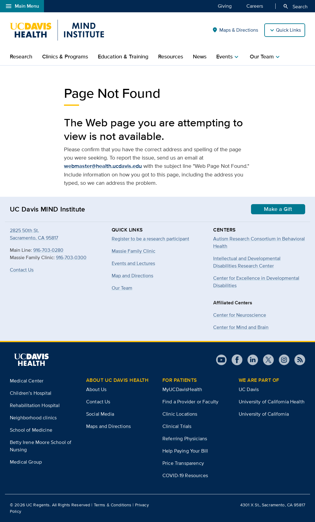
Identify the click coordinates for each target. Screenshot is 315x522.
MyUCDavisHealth (182, 389)
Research (21, 57)
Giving (225, 6)
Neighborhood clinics (33, 417)
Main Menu (22, 6)
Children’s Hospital (30, 393)
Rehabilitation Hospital (35, 405)
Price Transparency (183, 463)
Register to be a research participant (150, 238)
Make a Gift (278, 209)
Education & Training (123, 57)
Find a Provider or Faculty (190, 401)
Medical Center (26, 380)
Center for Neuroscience (239, 314)
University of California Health (272, 401)
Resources (170, 57)
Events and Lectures (133, 263)
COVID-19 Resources (185, 475)
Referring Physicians (184, 438)
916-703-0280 (48, 250)
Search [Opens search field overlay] (295, 6)
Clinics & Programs (65, 57)
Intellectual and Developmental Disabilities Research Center (247, 262)
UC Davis (249, 389)
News (199, 57)
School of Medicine (31, 429)
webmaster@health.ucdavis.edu (103, 166)
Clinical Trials (176, 426)
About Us (96, 389)
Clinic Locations (179, 413)
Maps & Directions (235, 30)
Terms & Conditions (113, 505)
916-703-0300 (71, 257)
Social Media (100, 413)
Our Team (122, 287)
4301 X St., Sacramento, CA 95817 (272, 505)
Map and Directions (132, 275)
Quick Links (288, 30)
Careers (254, 6)
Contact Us (22, 269)
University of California (264, 413)
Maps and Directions (108, 426)
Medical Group (26, 461)
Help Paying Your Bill (185, 450)
